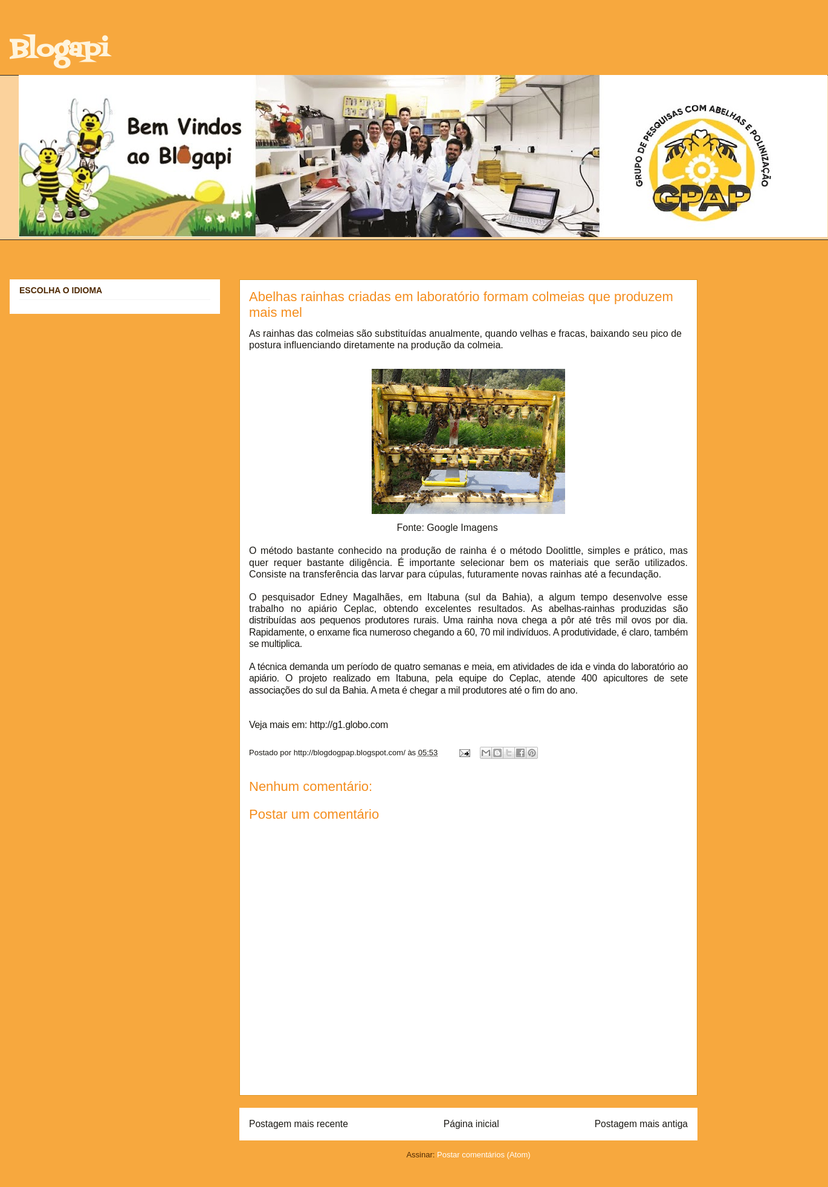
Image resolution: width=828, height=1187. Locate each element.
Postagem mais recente (298, 1124)
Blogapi (59, 49)
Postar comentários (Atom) (484, 1154)
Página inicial (471, 1124)
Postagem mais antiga (641, 1124)
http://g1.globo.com (348, 725)
